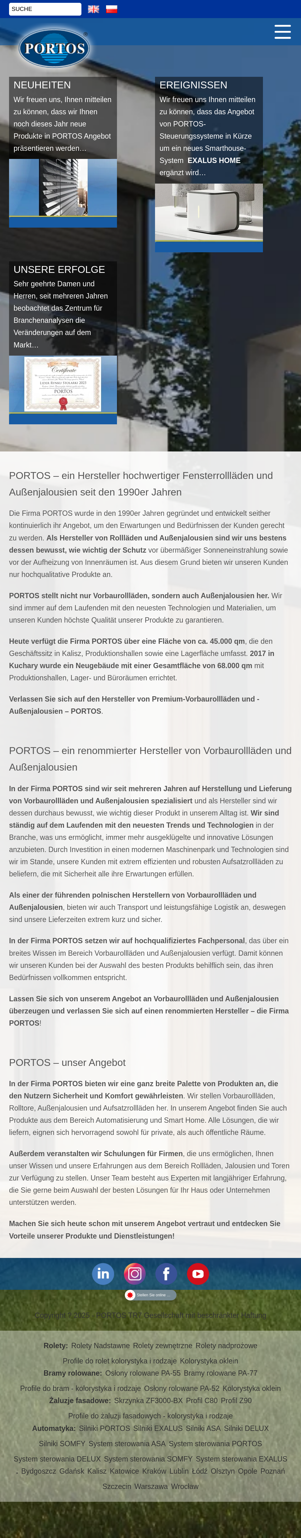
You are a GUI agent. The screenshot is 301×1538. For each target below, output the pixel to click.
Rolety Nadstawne (100, 1346)
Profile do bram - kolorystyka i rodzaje (80, 1388)
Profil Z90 (236, 1401)
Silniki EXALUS (157, 1428)
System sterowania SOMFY (148, 1459)
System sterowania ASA (127, 1444)
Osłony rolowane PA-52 (182, 1388)
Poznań (272, 1471)
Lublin (179, 1471)
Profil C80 (202, 1401)
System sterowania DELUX (57, 1459)
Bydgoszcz (38, 1471)
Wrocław (184, 1486)
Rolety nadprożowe (226, 1346)
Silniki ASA (203, 1428)
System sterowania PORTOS (215, 1444)
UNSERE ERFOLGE (59, 269)
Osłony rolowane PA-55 (143, 1373)
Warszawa (151, 1486)
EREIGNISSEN (193, 85)
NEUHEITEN (42, 85)
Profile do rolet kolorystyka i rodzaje (120, 1361)
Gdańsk (71, 1471)
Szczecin (116, 1486)
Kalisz (97, 1471)
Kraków (154, 1471)
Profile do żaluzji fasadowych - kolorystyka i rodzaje (150, 1416)
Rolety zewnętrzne (162, 1346)
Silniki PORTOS (104, 1428)
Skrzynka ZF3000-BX (148, 1401)
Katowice (124, 1471)
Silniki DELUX (246, 1428)
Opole (247, 1471)
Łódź (199, 1471)
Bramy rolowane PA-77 (220, 1373)
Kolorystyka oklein (209, 1361)
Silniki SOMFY (62, 1444)
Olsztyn (223, 1471)
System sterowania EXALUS (241, 1459)
